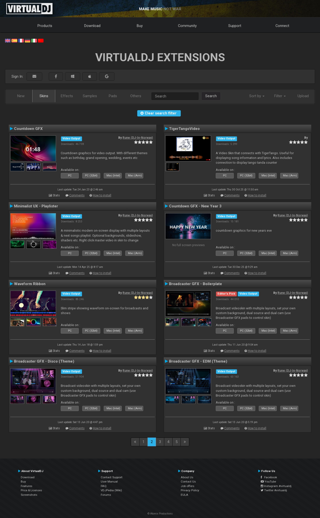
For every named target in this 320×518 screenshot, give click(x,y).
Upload (303, 96)
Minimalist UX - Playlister (36, 206)
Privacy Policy (190, 490)
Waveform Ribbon (30, 284)
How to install (102, 195)
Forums (106, 495)
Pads (113, 96)
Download (92, 26)
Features (26, 486)
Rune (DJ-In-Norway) (137, 137)
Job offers (187, 486)
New (20, 96)
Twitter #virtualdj (274, 490)
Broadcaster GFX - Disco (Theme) (44, 361)
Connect (282, 26)
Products (45, 26)
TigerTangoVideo (184, 128)
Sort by (256, 96)
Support (234, 26)
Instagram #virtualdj (276, 486)
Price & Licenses (31, 490)
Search (211, 96)
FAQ (103, 486)
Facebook (269, 477)
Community (187, 26)
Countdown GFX (28, 128)
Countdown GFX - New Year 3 (195, 206)
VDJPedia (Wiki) (111, 490)
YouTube (268, 481)
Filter (280, 96)
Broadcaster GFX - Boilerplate (195, 284)
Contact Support (111, 477)
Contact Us (188, 481)
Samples (90, 96)
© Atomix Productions (160, 513)
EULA (184, 495)
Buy (140, 26)
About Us (187, 477)
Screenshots (29, 495)
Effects (67, 96)
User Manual (109, 481)
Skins (44, 96)
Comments (76, 195)
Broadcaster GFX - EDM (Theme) (198, 361)
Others (135, 96)
